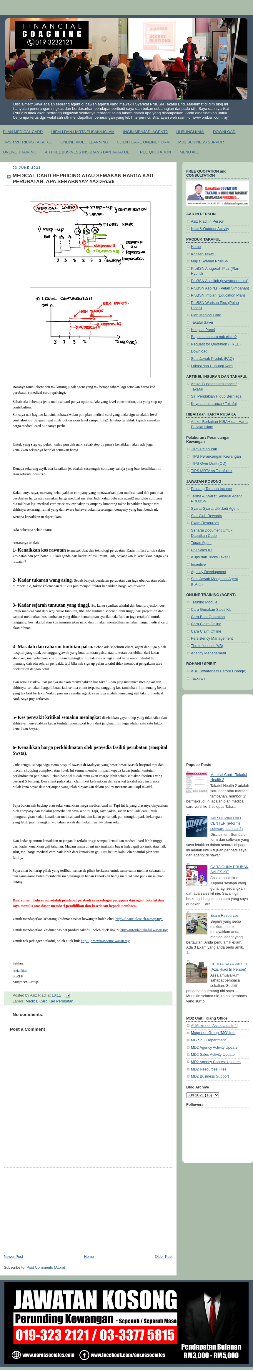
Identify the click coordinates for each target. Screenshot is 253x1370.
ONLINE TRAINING (19, 152)
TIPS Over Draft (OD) (209, 463)
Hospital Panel (203, 330)
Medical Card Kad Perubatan (49, 1001)
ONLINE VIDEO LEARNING (84, 142)
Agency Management (208, 653)
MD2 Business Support (210, 1076)
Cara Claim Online (206, 624)
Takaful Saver (202, 322)
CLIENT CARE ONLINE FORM (143, 142)
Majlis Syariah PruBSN (210, 261)
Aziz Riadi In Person (207, 221)
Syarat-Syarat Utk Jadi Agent (215, 509)
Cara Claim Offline (206, 631)
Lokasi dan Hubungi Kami (212, 366)
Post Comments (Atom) (45, 1267)
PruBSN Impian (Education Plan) (218, 295)
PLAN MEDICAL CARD (23, 132)
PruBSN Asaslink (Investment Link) (220, 281)
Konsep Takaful (203, 254)
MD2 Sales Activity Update (213, 1055)
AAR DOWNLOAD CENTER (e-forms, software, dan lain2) (226, 823)
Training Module (204, 602)
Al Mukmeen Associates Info (214, 1026)
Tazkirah (198, 678)
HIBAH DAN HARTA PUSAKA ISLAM (82, 132)
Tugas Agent (201, 543)
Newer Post (13, 1257)
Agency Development (208, 572)
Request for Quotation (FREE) (216, 344)
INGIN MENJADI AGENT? (145, 132)
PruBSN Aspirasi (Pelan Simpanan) (220, 288)
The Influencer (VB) (207, 646)
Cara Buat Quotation (208, 617)
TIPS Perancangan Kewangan (216, 456)
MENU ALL (189, 152)
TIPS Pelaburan (204, 449)
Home (89, 1257)
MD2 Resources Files (209, 1069)
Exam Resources (205, 523)
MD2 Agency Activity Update (214, 1047)
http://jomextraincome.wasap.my (105, 941)
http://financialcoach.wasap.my (139, 919)
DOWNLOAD (224, 132)
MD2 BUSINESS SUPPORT (202, 142)
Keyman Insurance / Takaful (214, 404)
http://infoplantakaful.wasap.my (144, 930)
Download (199, 351)
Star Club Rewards (206, 516)
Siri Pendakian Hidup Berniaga (216, 396)
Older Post (163, 1257)
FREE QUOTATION (154, 152)
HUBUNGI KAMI (190, 132)
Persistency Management (212, 638)
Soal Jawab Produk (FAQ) (212, 359)
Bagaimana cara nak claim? (214, 337)
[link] (21, 971)
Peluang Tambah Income (211, 489)
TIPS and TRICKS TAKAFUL (27, 142)
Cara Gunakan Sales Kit (211, 610)
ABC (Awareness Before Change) (218, 671)
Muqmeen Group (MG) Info (213, 1033)
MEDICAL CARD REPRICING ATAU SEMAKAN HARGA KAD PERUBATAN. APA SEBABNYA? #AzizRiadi (83, 178)
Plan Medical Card (206, 315)
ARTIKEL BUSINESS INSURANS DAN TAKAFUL (87, 152)
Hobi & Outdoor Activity (210, 229)
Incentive (198, 564)
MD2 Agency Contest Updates (216, 1062)
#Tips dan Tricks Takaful (211, 557)
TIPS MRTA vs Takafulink (211, 471)
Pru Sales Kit (201, 550)
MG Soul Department (208, 1040)
